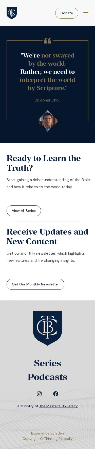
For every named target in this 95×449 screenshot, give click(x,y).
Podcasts (47, 377)
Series (47, 363)
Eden (59, 433)
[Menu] (85, 13)
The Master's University (58, 406)
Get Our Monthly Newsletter (35, 284)
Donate (67, 13)
